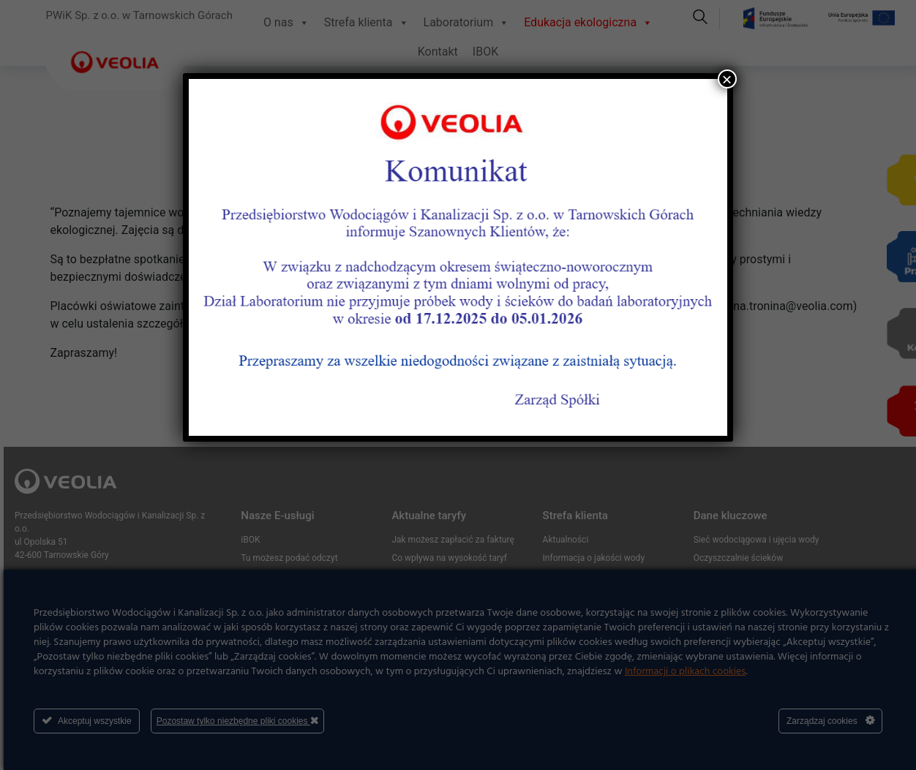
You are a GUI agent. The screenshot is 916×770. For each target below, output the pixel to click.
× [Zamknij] (727, 78)
